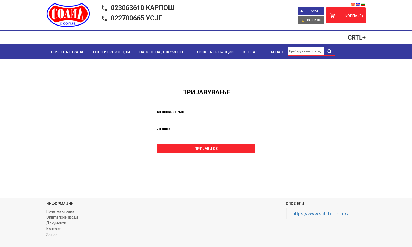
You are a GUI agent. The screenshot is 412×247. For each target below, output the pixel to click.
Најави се (313, 20)
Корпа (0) (354, 16)
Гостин (315, 11)
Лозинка (163, 129)
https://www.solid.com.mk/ (320, 213)
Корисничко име (170, 112)
